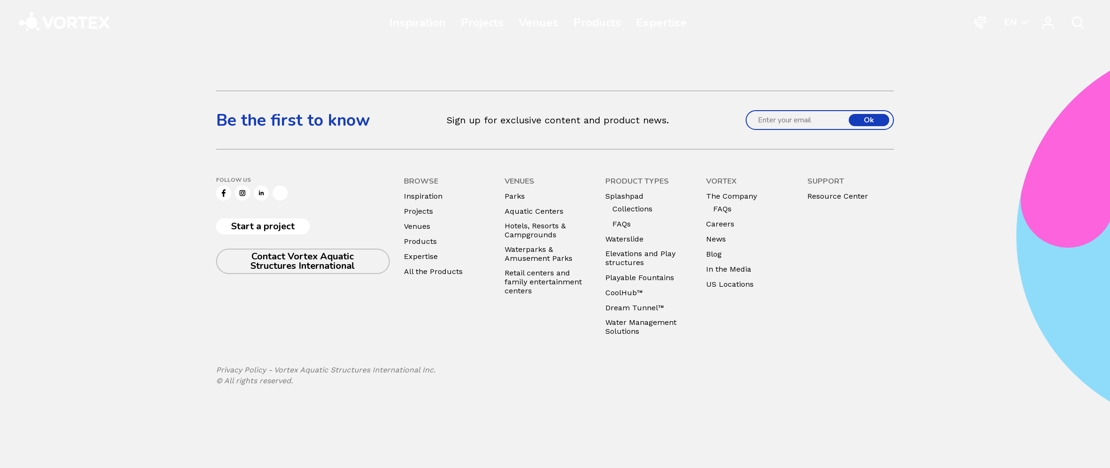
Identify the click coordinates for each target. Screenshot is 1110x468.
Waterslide (624, 238)
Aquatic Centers (534, 211)
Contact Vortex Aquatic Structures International (302, 261)
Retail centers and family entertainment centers (543, 281)
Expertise (661, 22)
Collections (632, 208)
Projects (482, 22)
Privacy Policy (241, 369)
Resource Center (837, 196)
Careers (720, 223)
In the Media (728, 269)
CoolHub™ (624, 292)
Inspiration (417, 22)
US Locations (730, 284)
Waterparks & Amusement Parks (538, 254)
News (716, 238)
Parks (515, 196)
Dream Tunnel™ (634, 307)
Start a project (263, 226)
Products (597, 22)
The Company (731, 196)
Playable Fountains (639, 277)
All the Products (433, 271)
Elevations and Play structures (640, 258)
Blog (714, 254)
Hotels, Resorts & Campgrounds (535, 230)
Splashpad (624, 196)
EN (1010, 22)
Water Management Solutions (640, 327)
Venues (538, 22)
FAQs (621, 223)
